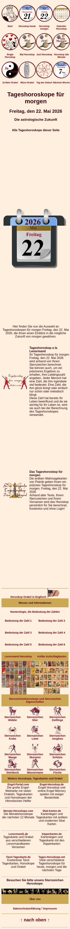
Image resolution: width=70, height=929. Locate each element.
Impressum (50, 908)
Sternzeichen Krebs (12, 736)
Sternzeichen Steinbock (12, 770)
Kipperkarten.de (52, 833)
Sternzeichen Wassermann (35, 770)
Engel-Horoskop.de (52, 784)
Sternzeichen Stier (35, 717)
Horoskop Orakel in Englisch (35, 596)
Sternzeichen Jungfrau (57, 736)
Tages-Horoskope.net (51, 857)
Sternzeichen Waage (12, 754)
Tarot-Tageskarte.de (18, 857)
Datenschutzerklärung (27, 908)
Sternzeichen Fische (57, 770)
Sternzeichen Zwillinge (57, 717)
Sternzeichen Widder (12, 717)
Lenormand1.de (18, 833)
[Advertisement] (35, 170)
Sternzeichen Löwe (35, 736)
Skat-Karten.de (52, 810)
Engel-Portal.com (18, 784)
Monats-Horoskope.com (18, 810)
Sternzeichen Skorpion (35, 754)
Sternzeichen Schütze (57, 754)
